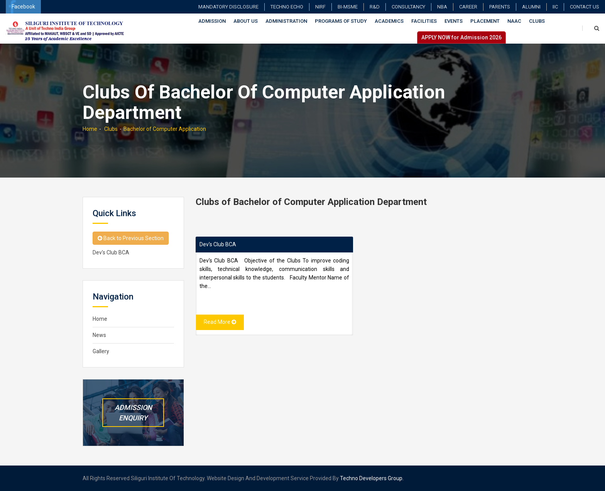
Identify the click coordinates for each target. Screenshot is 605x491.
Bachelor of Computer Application (164, 129)
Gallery (101, 351)
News (99, 335)
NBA (442, 7)
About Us (245, 21)
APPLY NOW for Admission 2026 (461, 37)
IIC (555, 7)
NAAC (514, 21)
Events (453, 21)
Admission (212, 21)
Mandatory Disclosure (228, 7)
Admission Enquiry (133, 412)
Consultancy (408, 7)
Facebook (21, 7)
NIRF (320, 7)
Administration (286, 21)
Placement (485, 21)
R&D (375, 7)
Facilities (424, 21)
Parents (499, 7)
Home (90, 129)
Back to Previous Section (131, 238)
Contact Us (584, 7)
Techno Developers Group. (372, 478)
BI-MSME (348, 7)
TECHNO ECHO (286, 7)
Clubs (537, 21)
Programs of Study (341, 21)
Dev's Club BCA (217, 244)
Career (468, 7)
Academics (389, 21)
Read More (220, 322)
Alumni (531, 7)
